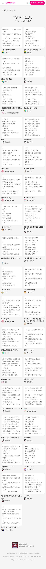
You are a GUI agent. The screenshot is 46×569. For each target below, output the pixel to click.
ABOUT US (40, 556)
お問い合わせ (18, 556)
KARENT (33, 556)
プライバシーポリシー (8, 556)
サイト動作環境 (11, 553)
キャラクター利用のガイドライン (24, 553)
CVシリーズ (27, 556)
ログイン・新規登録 (37, 3)
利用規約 (37, 553)
